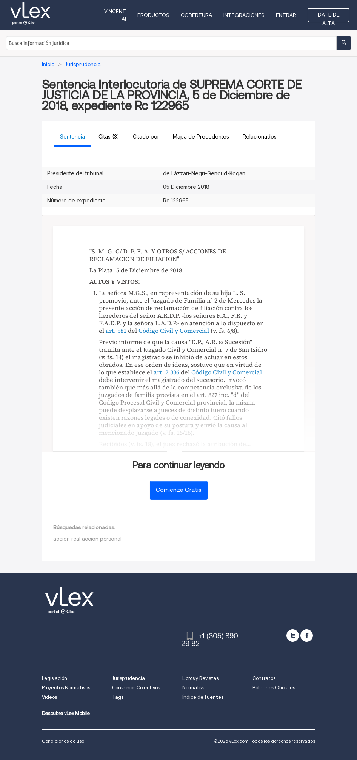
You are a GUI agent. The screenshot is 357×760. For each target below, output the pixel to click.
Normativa (194, 687)
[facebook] (306, 635)
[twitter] (292, 635)
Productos (153, 15)
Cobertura (196, 15)
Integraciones (244, 15)
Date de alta (329, 17)
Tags (117, 697)
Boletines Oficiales (273, 687)
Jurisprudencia (128, 678)
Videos (49, 697)
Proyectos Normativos (66, 687)
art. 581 (116, 330)
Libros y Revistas (200, 678)
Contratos (263, 678)
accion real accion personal (87, 539)
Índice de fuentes (202, 697)
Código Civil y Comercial (173, 330)
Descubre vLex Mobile (66, 713)
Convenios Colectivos (136, 687)
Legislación (54, 678)
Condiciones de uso (63, 740)
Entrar (286, 15)
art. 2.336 (166, 372)
